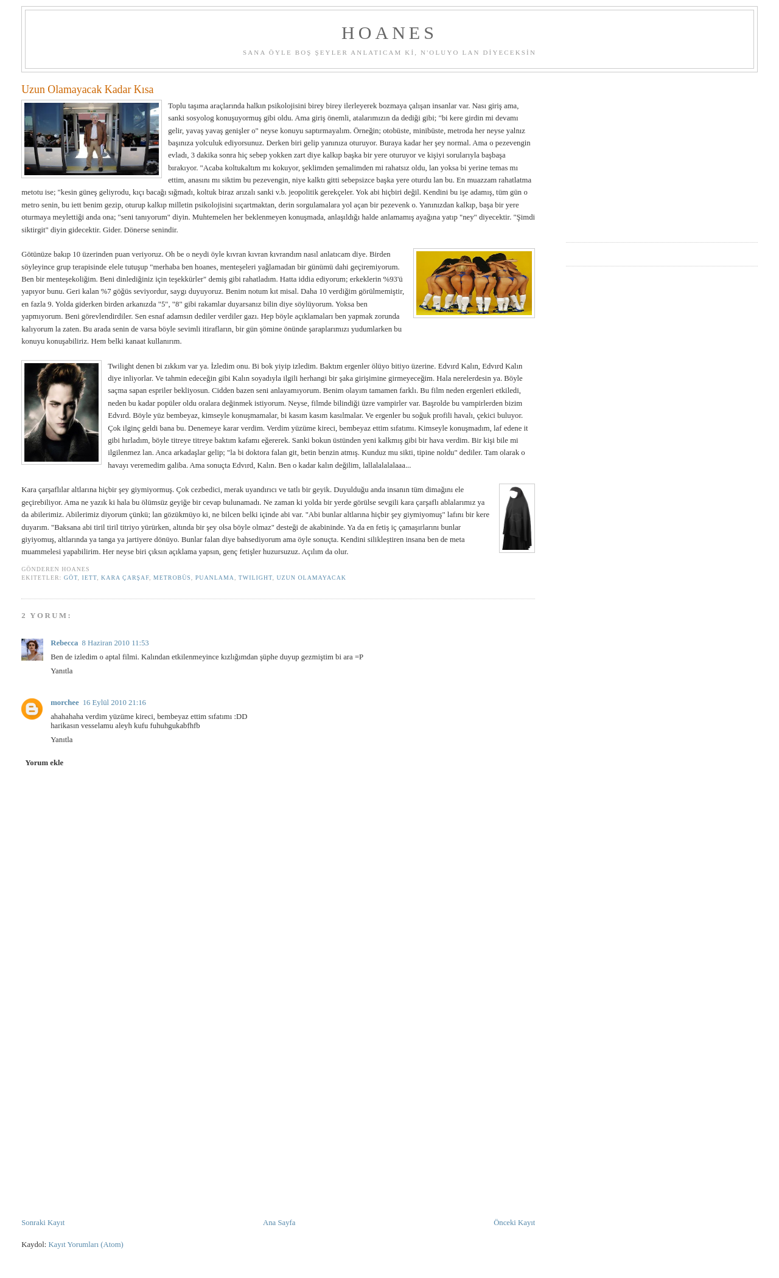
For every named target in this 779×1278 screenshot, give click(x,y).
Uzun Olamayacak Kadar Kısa (87, 89)
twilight (256, 577)
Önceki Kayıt (514, 1222)
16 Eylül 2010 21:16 (114, 702)
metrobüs (172, 577)
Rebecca (64, 643)
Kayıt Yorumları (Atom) (85, 1244)
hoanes (389, 33)
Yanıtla (61, 671)
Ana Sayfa (279, 1222)
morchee (65, 702)
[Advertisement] (278, 1126)
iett (89, 577)
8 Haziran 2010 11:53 (115, 643)
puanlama (214, 577)
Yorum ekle (45, 763)
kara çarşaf (125, 577)
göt (71, 577)
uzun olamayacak (311, 577)
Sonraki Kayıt (43, 1222)
